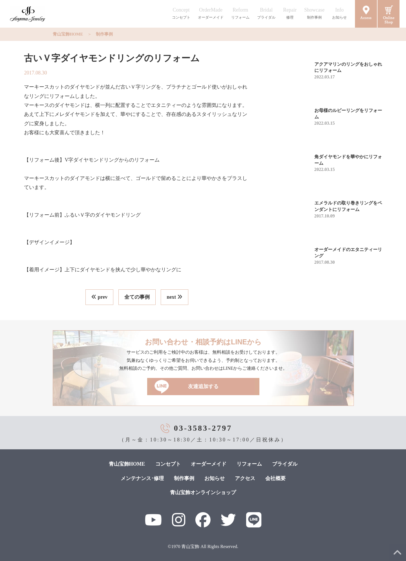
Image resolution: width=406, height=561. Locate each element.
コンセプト (168, 464)
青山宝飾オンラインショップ (203, 492)
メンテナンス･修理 (142, 478)
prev (99, 297)
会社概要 (275, 478)
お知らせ (214, 478)
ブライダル (284, 464)
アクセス (245, 478)
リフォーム (249, 464)
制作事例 (104, 34)
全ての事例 (137, 297)
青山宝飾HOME (68, 34)
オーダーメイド (208, 464)
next (174, 297)
